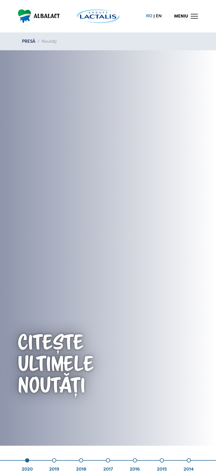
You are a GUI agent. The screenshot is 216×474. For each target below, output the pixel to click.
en (159, 16)
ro (149, 16)
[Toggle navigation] (186, 16)
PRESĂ (28, 41)
